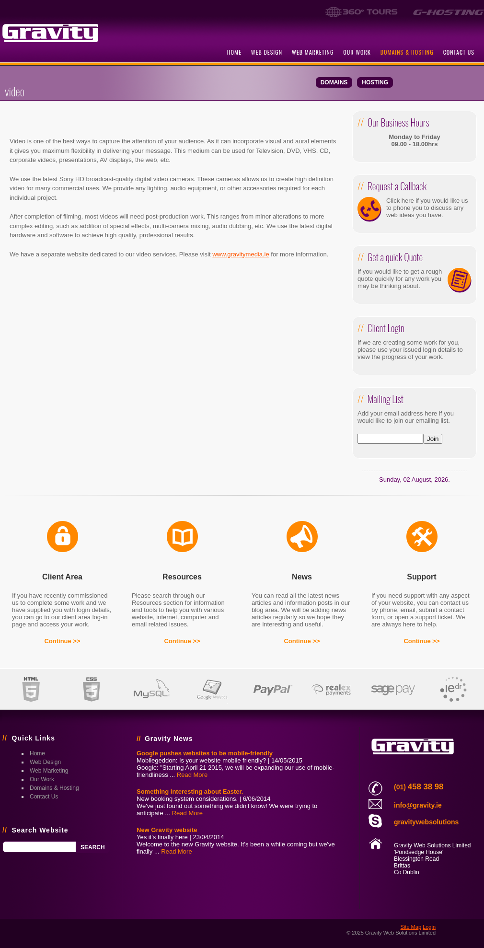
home (234, 52)
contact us (458, 52)
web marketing (313, 52)
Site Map (411, 927)
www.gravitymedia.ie (240, 254)
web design (266, 52)
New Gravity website (167, 829)
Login (429, 927)
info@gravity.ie (418, 805)
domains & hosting (407, 52)
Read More (192, 774)
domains (334, 82)
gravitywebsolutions (426, 822)
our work (356, 52)
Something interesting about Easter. (190, 791)
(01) (418, 787)
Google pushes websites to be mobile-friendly (205, 753)
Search (93, 847)
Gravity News (169, 738)
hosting (375, 82)
